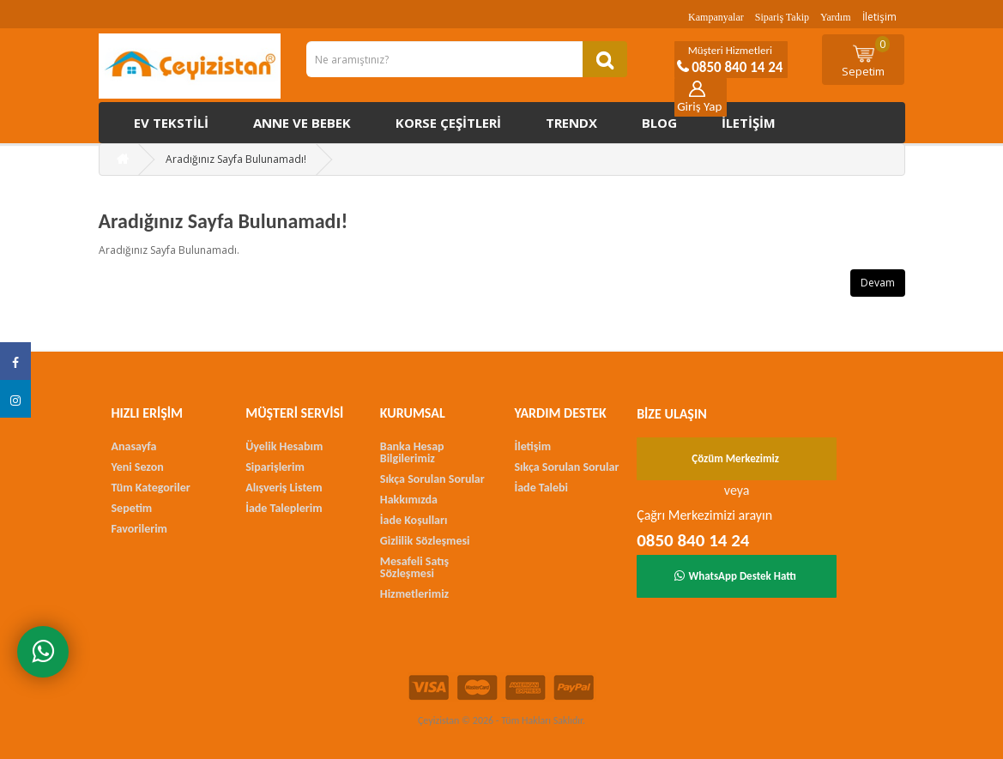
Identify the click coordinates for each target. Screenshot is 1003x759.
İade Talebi (541, 487)
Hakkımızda (409, 499)
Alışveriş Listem (283, 487)
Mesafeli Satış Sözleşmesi (414, 567)
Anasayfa (134, 446)
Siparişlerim (275, 467)
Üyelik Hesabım (284, 446)
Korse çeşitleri (448, 122)
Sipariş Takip (782, 17)
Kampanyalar (716, 17)
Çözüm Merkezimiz (735, 458)
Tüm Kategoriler (151, 487)
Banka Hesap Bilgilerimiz (412, 452)
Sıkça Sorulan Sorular (432, 479)
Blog (659, 122)
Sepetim (866, 57)
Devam (878, 282)
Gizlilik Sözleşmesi (425, 540)
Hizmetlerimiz (414, 594)
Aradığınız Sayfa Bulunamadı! (236, 159)
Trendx (571, 122)
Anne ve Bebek (302, 122)
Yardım (835, 17)
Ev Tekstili (171, 122)
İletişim (879, 16)
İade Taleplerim (283, 508)
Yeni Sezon (138, 467)
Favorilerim (139, 528)
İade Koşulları (414, 520)
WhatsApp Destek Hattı (735, 575)
